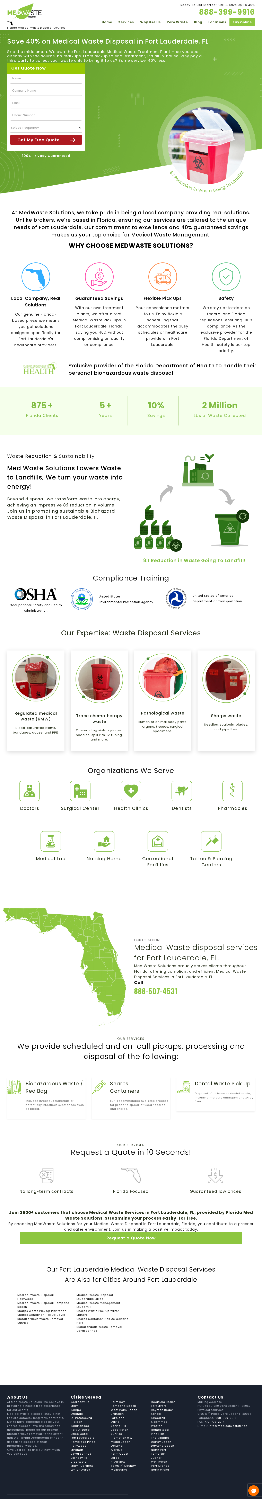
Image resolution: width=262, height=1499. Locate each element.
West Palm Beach (124, 1398)
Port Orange (160, 1453)
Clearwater (79, 1449)
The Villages (160, 1425)
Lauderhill (158, 1406)
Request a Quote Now (131, 1226)
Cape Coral (79, 1422)
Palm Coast (119, 1441)
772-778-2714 (214, 1409)
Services (126, 22)
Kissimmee (159, 1409)
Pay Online (242, 22)
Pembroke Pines (83, 1429)
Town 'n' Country (123, 1453)
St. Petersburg (81, 1406)
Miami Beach (120, 1429)
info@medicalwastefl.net (228, 1414)
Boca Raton (119, 1417)
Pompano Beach (123, 1393)
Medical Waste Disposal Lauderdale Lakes (95, 1285)
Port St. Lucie (80, 1417)
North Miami (160, 1457)
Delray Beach (161, 1429)
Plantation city (121, 1425)
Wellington (159, 1449)
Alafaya (117, 1437)
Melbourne (119, 1457)
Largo (115, 1445)
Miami (75, 1393)
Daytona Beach (162, 1433)
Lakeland (118, 1406)
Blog (198, 22)
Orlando (77, 1401)
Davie (115, 1409)
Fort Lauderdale (83, 1425)
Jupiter (156, 1445)
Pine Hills (158, 1422)
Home (107, 22)
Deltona (117, 1433)
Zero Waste (177, 22)
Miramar (77, 1437)
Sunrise (116, 1422)
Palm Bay (118, 1390)
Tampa (76, 1398)
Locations (217, 22)
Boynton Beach (162, 1398)
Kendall (157, 1401)
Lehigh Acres (80, 1457)
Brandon (117, 1401)
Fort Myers (159, 1393)
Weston (157, 1414)
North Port (158, 1437)
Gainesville (79, 1445)
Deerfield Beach (163, 1390)
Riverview (118, 1449)
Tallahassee (80, 1414)
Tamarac (158, 1441)
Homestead (160, 1417)
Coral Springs (81, 1441)
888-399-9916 (226, 1406)
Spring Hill (118, 1414)
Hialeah (76, 1409)
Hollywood (79, 1433)
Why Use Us (150, 22)
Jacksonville (80, 1390)
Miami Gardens (82, 1453)
